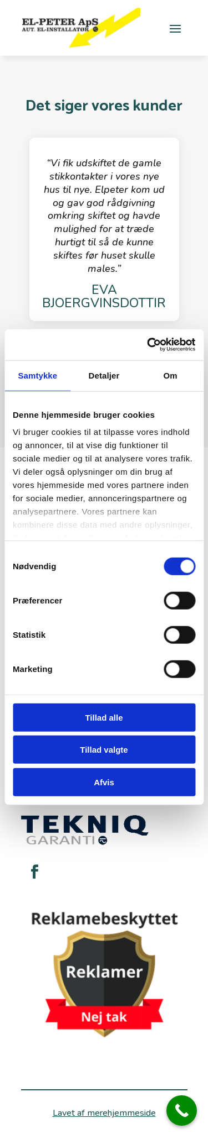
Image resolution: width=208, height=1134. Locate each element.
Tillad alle (104, 717)
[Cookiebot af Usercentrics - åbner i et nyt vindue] (148, 345)
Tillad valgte (104, 749)
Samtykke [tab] (37, 375)
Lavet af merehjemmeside (104, 1113)
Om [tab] (170, 375)
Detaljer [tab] (104, 375)
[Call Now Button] (181, 1110)
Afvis (104, 781)
